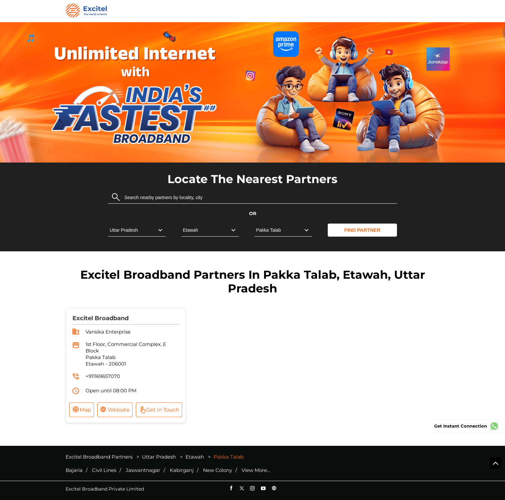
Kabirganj (182, 470)
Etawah (194, 457)
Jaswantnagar (143, 470)
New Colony (217, 470)
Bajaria (74, 470)
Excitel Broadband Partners (100, 457)
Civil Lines (104, 470)
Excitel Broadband (100, 318)
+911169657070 (103, 376)
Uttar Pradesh (159, 457)
